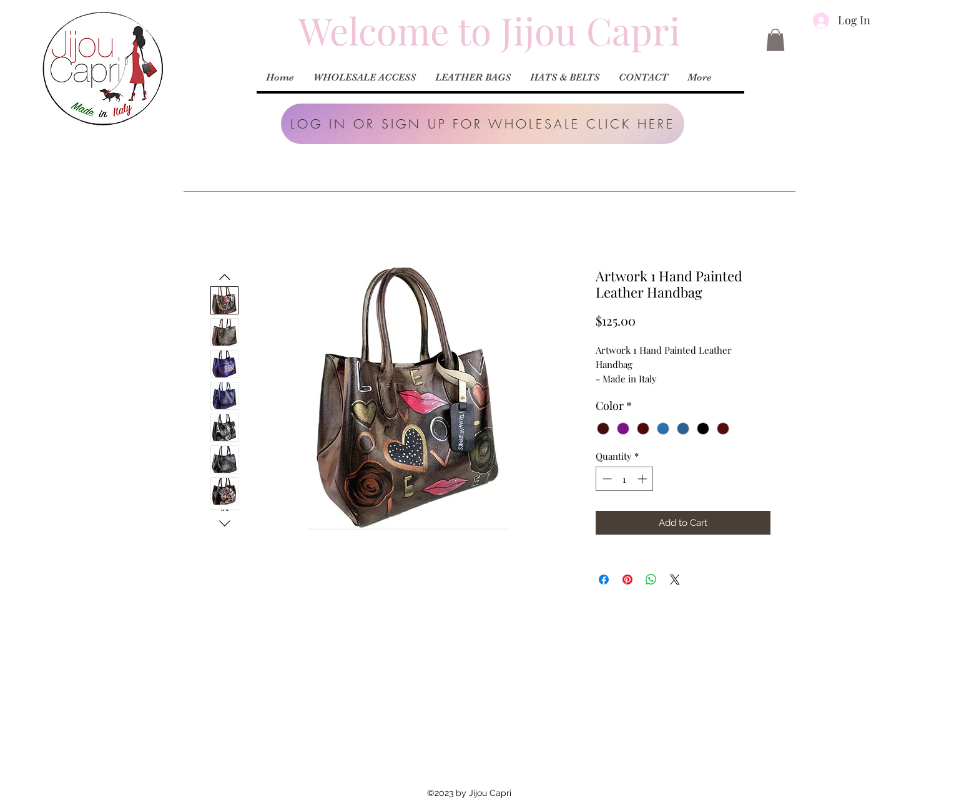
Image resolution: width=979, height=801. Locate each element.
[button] (482, 124)
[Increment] (643, 478)
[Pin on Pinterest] (627, 579)
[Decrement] (606, 478)
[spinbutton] (624, 478)
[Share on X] (674, 579)
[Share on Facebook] (603, 579)
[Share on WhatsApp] (651, 579)
